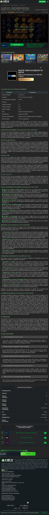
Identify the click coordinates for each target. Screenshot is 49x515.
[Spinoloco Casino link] (5, 453)
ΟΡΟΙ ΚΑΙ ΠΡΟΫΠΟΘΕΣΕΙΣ (39, 501)
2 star (9, 12)
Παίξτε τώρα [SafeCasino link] (42, 45)
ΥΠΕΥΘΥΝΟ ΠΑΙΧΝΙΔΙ (18, 503)
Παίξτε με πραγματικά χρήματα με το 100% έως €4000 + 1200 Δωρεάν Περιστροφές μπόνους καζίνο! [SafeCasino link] (22, 45)
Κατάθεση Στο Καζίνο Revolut (27, 482)
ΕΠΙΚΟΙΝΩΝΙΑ (17, 501)
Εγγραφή (42, 1)
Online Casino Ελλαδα (17, 475)
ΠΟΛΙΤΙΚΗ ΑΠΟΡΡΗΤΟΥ (30, 503)
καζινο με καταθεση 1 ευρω (6, 475)
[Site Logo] (19, 1)
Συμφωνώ (44, 512)
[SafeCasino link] (4, 46)
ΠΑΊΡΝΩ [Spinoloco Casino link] (39, 453)
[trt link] (47, 472)
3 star (11, 12)
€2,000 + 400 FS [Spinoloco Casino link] (12, 453)
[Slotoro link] (7, 442)
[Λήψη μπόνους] (22, 79)
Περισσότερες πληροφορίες (34, 512)
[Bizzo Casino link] (7, 437)
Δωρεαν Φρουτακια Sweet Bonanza (16, 492)
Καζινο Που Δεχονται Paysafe (27, 480)
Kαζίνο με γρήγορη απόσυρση (16, 487)
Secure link (43, 47)
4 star (12, 12)
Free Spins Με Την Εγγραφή (27, 485)
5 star (13, 12)
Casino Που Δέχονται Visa (27, 477)
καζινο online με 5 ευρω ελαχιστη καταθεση (6, 479)
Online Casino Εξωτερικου (15, 484)
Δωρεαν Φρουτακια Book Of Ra (16, 489)
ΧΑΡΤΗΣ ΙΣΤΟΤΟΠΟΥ (27, 501)
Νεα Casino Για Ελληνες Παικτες (16, 481)
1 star (8, 12)
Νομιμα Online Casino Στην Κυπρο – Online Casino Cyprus (17, 478)
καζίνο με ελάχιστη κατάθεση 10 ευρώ (6, 482)
